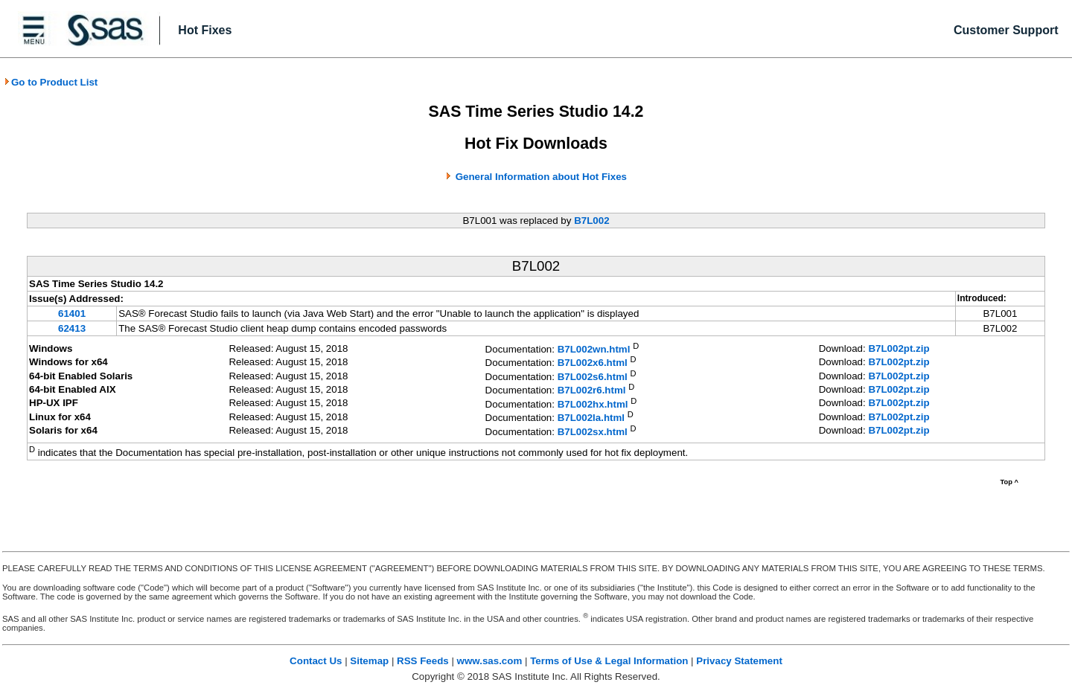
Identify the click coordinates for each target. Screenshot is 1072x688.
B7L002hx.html (593, 404)
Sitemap (369, 660)
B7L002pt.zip (898, 348)
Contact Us (316, 660)
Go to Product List (51, 82)
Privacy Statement (739, 660)
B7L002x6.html (593, 363)
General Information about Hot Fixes (541, 176)
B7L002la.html (591, 418)
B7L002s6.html (593, 376)
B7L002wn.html (594, 349)
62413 (72, 328)
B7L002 (591, 220)
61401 (72, 313)
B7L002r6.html (592, 390)
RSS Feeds (423, 660)
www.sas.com (490, 660)
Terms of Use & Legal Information (609, 660)
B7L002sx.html (593, 431)
